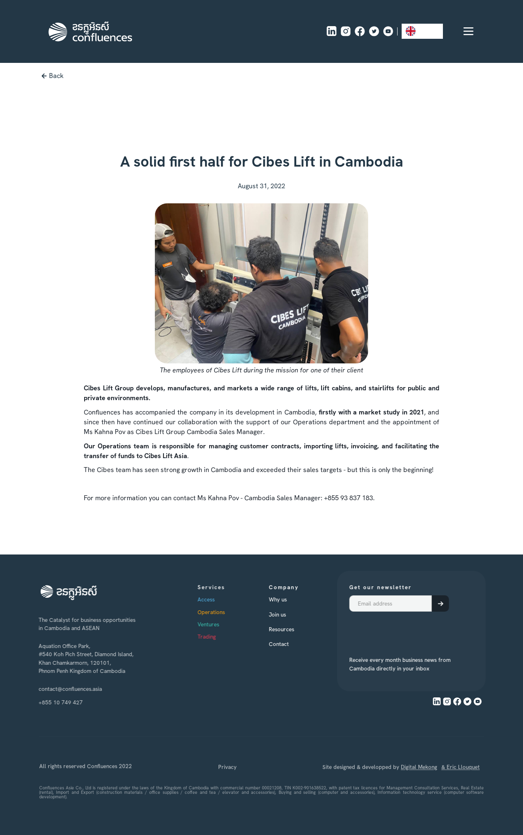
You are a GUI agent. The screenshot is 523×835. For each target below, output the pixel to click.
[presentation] (394, 629)
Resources (289, 629)
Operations (224, 612)
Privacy (227, 792)
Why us (286, 599)
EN (416, 31)
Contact (287, 644)
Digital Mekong (419, 792)
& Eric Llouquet (460, 792)
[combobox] (422, 31)
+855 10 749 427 (56, 702)
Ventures (221, 624)
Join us (285, 614)
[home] (90, 31)
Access (219, 599)
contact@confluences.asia (65, 688)
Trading (220, 636)
